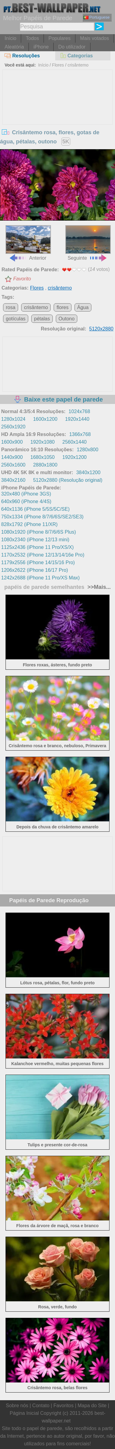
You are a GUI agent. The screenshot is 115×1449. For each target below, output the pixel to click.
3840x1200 (88, 472)
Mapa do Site (92, 1405)
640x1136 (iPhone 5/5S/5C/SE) (35, 509)
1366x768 (80, 434)
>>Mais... (98, 587)
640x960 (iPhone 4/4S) (26, 501)
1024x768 (79, 411)
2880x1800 (45, 464)
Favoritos (63, 1405)
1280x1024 (13, 419)
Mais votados (94, 38)
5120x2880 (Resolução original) (67, 480)
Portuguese (96, 17)
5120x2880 (101, 328)
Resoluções (22, 55)
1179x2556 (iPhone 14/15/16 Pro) (38, 562)
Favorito (22, 278)
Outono (67, 318)
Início (10, 38)
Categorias (76, 55)
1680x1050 (42, 457)
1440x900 (12, 457)
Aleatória (14, 46)
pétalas (42, 318)
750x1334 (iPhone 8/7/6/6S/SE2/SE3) (42, 516)
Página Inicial (24, 1413)
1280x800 (87, 449)
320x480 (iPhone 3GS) (26, 493)
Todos (32, 38)
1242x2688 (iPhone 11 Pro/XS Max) (40, 577)
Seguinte (88, 242)
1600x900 (12, 442)
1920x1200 (74, 457)
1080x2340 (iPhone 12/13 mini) (35, 539)
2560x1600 (13, 464)
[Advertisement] (57, 115)
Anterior (28, 242)
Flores (58, 65)
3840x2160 (13, 480)
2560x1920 (13, 426)
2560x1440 (74, 442)
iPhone (41, 46)
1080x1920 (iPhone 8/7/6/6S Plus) (38, 532)
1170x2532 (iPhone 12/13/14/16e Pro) (42, 554)
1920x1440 (77, 419)
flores (62, 307)
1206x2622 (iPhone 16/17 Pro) (34, 570)
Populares (59, 38)
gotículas (15, 318)
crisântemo (77, 65)
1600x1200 (45, 419)
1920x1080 (42, 442)
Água (83, 307)
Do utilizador (72, 46)
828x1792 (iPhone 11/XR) (29, 524)
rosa (10, 307)
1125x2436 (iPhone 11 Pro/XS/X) (37, 547)
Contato (40, 1405)
